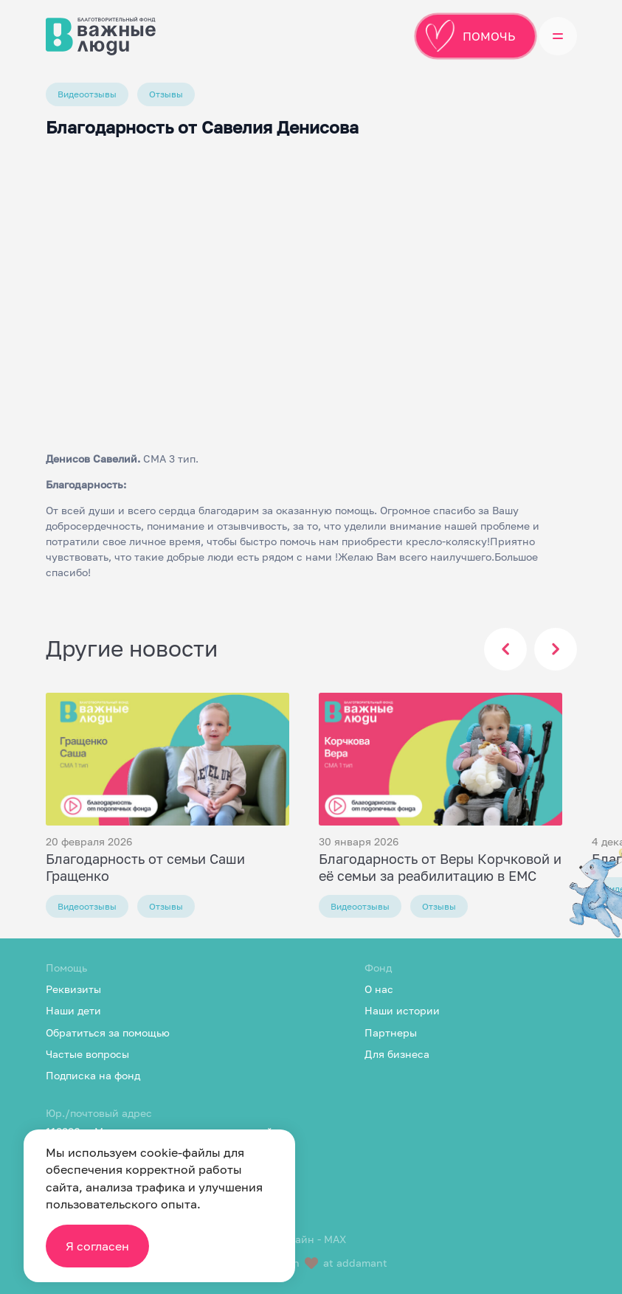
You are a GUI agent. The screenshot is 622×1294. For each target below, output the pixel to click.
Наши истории (402, 1010)
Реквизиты (73, 989)
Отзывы (166, 94)
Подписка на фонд (93, 1075)
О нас (378, 989)
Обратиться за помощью (108, 1032)
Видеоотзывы (87, 94)
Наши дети (73, 1010)
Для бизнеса (396, 1054)
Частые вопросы (87, 1054)
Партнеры (390, 1032)
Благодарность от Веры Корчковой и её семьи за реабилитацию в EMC (440, 867)
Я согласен (97, 1246)
